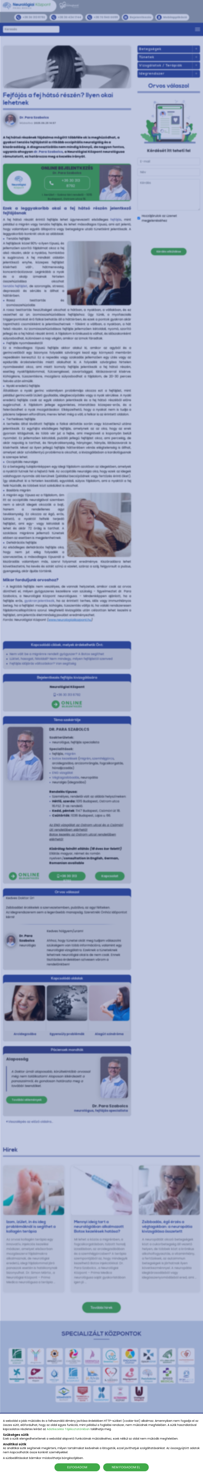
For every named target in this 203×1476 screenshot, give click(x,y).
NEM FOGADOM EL (126, 1467)
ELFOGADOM (77, 1467)
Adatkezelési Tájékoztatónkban (68, 1429)
